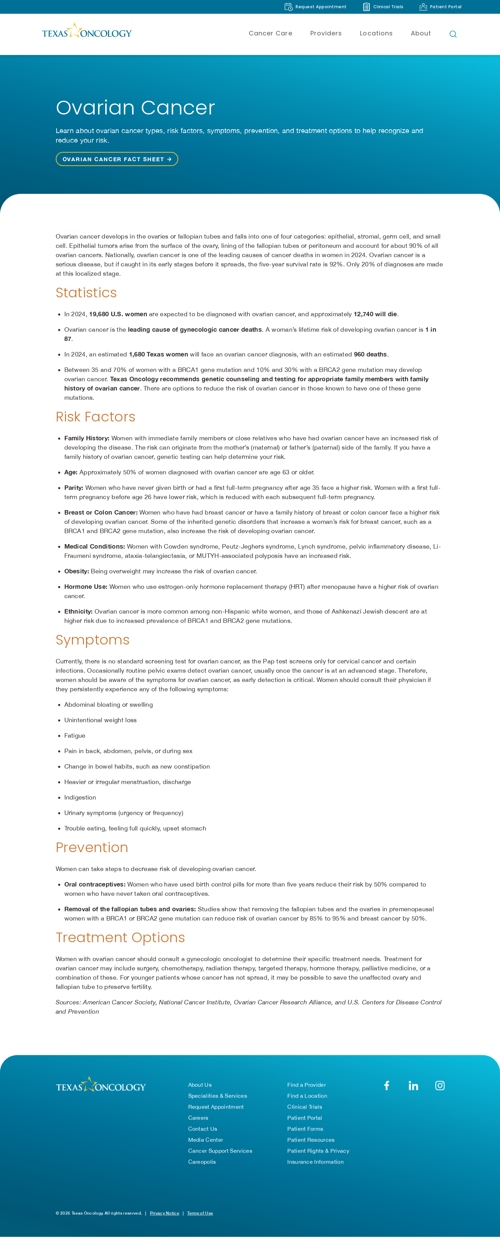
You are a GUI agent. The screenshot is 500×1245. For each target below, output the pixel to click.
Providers (326, 33)
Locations (376, 33)
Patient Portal (304, 1118)
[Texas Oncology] (87, 34)
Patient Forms (305, 1129)
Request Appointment (216, 1107)
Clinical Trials (304, 1107)
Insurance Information (315, 1162)
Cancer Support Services (220, 1151)
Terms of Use (200, 1213)
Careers (198, 1118)
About (421, 33)
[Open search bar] (453, 34)
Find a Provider (306, 1085)
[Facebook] (387, 1085)
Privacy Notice (164, 1213)
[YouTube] (440, 1085)
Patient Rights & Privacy (318, 1151)
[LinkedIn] (413, 1085)
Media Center (205, 1140)
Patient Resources (310, 1140)
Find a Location (307, 1096)
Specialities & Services (217, 1096)
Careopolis (202, 1162)
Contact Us (202, 1129)
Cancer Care (270, 33)
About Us (200, 1085)
